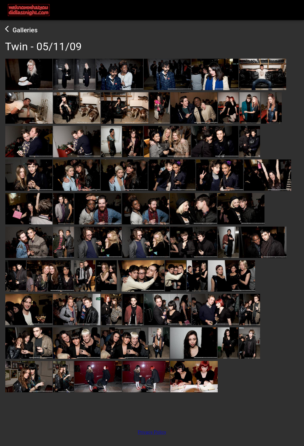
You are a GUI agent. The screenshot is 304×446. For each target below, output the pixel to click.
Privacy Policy (152, 432)
